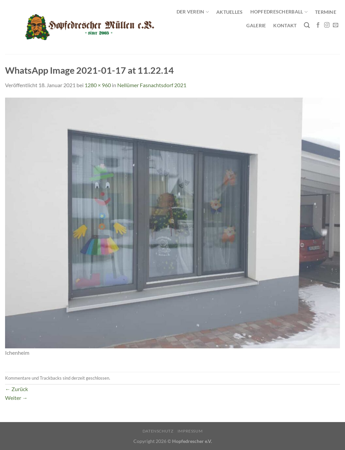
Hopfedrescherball (279, 12)
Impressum (190, 431)
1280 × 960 (98, 85)
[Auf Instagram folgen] (327, 25)
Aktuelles (229, 12)
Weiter (16, 397)
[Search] (307, 25)
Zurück (16, 389)
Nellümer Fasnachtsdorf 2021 (151, 85)
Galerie (256, 25)
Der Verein (193, 12)
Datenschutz (158, 431)
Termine (325, 12)
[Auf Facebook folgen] (318, 25)
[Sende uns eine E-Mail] (335, 25)
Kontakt (284, 25)
